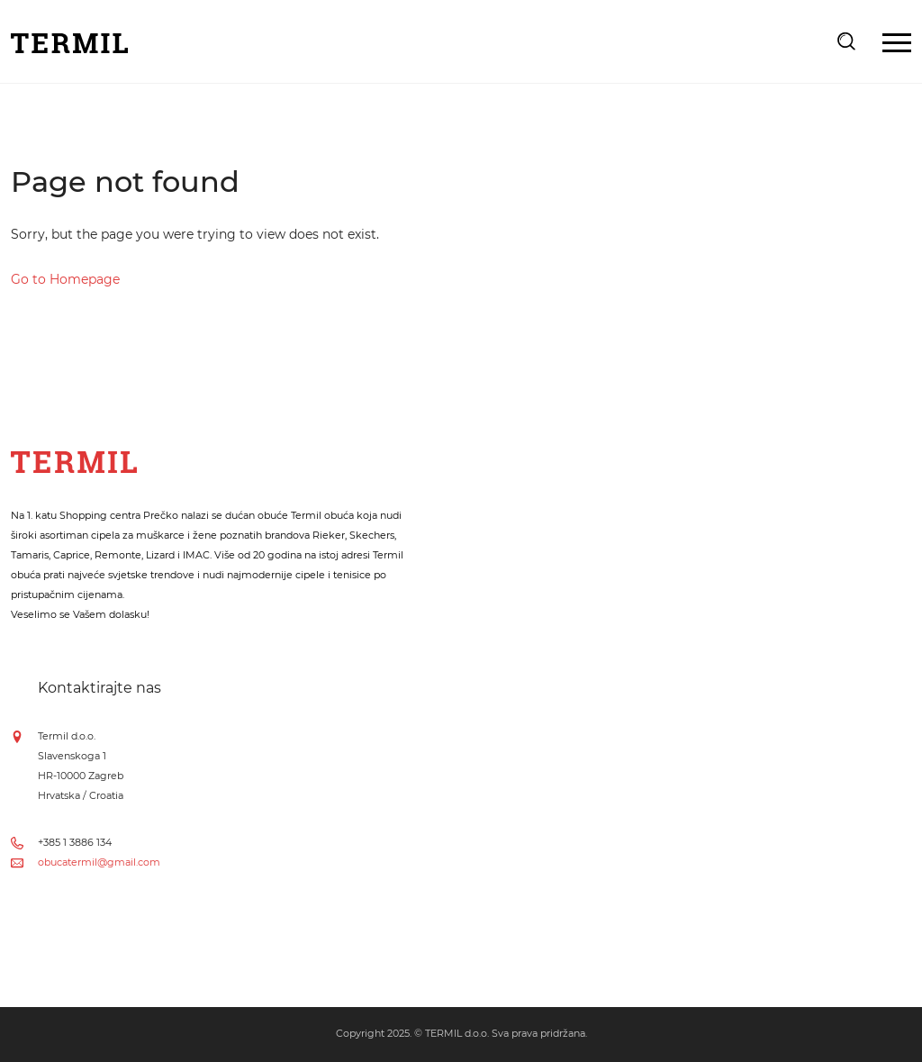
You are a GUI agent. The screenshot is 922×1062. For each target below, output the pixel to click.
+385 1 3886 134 (75, 842)
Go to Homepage (65, 279)
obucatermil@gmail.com (99, 862)
